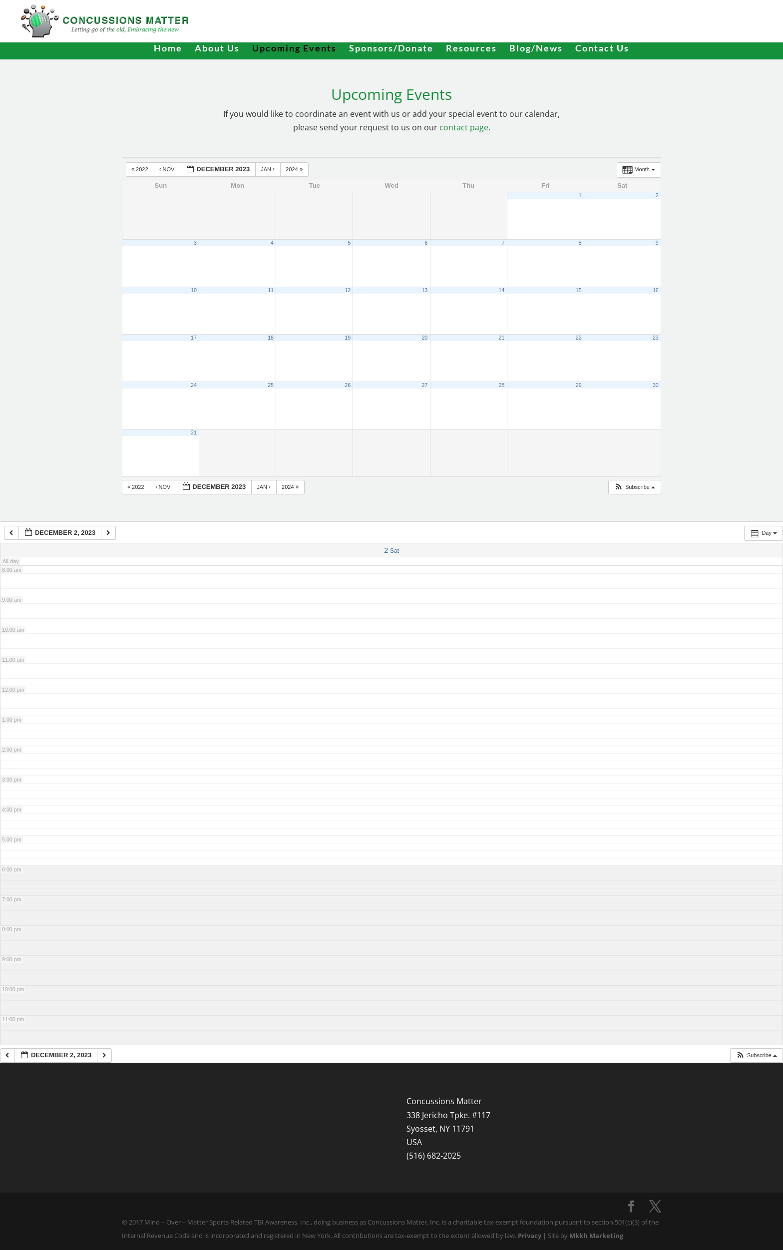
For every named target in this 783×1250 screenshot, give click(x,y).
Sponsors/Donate (391, 48)
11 (271, 290)
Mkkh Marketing (596, 1235)
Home (168, 48)
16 (656, 290)
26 (348, 385)
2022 (140, 169)
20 (424, 338)
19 (348, 338)
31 (194, 432)
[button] (634, 487)
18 (271, 338)
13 (424, 290)
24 (194, 385)
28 (502, 385)
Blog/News (536, 48)
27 (424, 385)
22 (579, 338)
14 (502, 290)
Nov (167, 169)
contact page (463, 127)
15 (579, 290)
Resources (471, 48)
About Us (217, 48)
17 (194, 338)
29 (579, 385)
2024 (295, 169)
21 (502, 338)
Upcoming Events (294, 48)
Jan (268, 169)
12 (348, 290)
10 (194, 290)
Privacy (529, 1235)
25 (271, 385)
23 (656, 338)
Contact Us (602, 48)
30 (656, 385)
